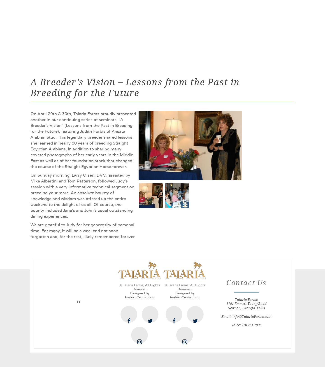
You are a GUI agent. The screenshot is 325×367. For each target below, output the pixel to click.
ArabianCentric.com (140, 297)
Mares (148, 32)
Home (70, 32)
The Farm (95, 32)
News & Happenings (214, 32)
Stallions (123, 32)
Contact (251, 32)
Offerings (174, 32)
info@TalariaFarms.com (251, 316)
